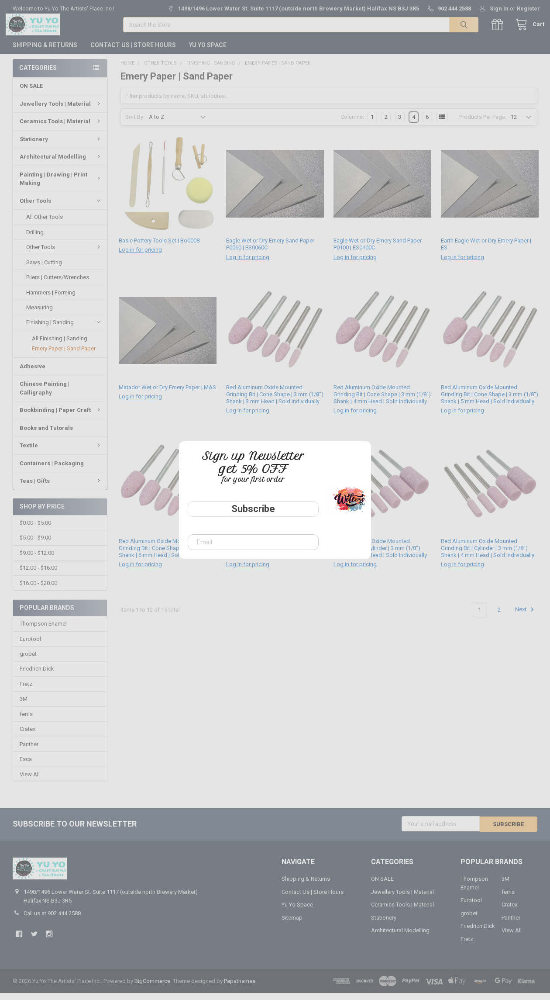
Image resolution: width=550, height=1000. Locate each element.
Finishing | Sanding (63, 329)
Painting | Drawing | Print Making (61, 186)
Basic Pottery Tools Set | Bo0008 (159, 248)
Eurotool (30, 646)
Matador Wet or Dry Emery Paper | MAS (167, 394)
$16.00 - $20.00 (38, 590)
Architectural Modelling (61, 163)
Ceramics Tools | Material (61, 128)
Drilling (35, 239)
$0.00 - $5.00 (35, 530)
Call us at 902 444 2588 (52, 920)
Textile (61, 452)
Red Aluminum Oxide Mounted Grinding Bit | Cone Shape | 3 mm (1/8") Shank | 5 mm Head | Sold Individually (489, 401)
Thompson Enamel (43, 631)
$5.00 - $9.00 (35, 545)
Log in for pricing (140, 257)
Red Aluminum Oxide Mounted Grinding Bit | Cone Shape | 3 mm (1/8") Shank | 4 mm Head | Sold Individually (382, 401)
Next (525, 616)
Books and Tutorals (46, 435)
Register (528, 8)
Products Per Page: (482, 124)
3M (24, 706)
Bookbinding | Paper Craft (61, 417)
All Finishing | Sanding (59, 345)
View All (30, 782)
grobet (28, 661)
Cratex (27, 736)
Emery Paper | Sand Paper (64, 355)
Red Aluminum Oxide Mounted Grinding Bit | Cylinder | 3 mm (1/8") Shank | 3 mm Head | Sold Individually (380, 555)
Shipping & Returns (45, 51)
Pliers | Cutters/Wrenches (57, 284)
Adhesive (32, 373)
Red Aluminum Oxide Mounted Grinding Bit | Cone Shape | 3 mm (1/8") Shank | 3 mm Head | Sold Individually (274, 401)
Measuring (39, 314)
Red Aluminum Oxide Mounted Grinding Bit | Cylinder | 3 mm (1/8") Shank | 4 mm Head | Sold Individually (487, 555)
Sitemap (292, 924)
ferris (26, 721)
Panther (29, 751)
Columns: (352, 124)
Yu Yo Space (208, 51)
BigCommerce (152, 988)
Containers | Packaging (52, 470)
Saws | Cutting (44, 269)
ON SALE (31, 93)
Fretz (26, 691)
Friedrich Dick (37, 676)
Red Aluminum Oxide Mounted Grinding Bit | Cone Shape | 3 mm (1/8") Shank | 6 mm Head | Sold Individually (167, 555)
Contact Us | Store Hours (133, 51)
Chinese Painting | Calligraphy (44, 395)
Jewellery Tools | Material (61, 110)
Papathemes (239, 988)
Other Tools (60, 207)
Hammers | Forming (51, 299)
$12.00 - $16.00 (38, 575)
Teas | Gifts (61, 487)
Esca (26, 766)
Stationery (61, 146)
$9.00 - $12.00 (37, 560)
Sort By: (134, 124)
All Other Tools (44, 224)
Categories (38, 74)
